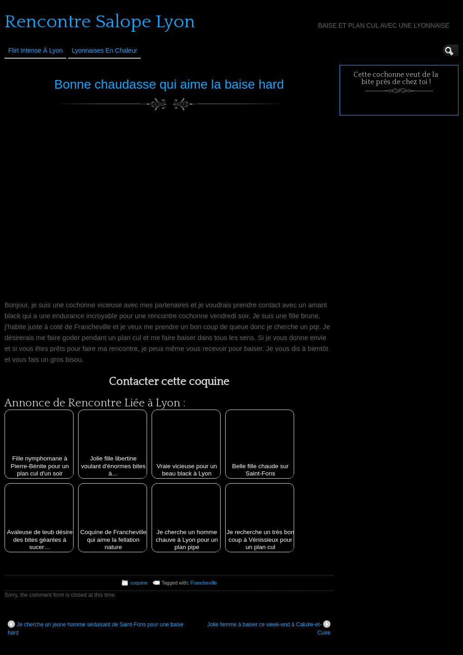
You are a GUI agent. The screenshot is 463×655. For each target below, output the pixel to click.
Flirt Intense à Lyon (35, 50)
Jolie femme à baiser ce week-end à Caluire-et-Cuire (268, 628)
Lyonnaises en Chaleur (104, 50)
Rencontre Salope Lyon (100, 22)
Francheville (204, 582)
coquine (139, 582)
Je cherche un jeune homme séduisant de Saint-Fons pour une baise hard (95, 628)
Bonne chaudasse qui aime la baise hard (169, 84)
